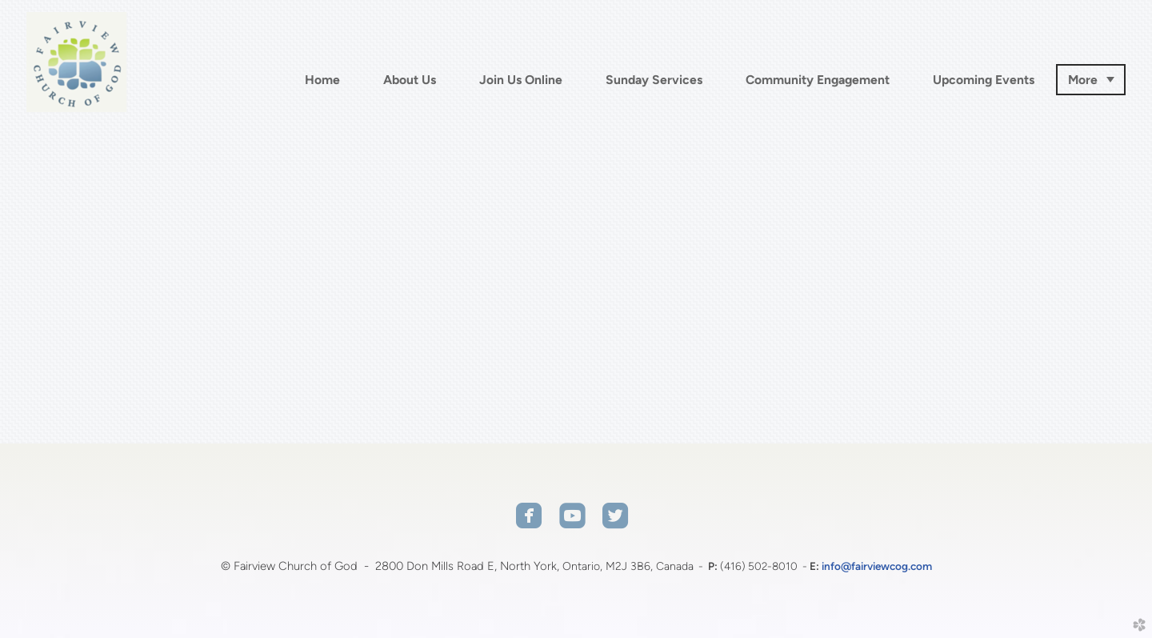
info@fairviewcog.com (877, 566)
